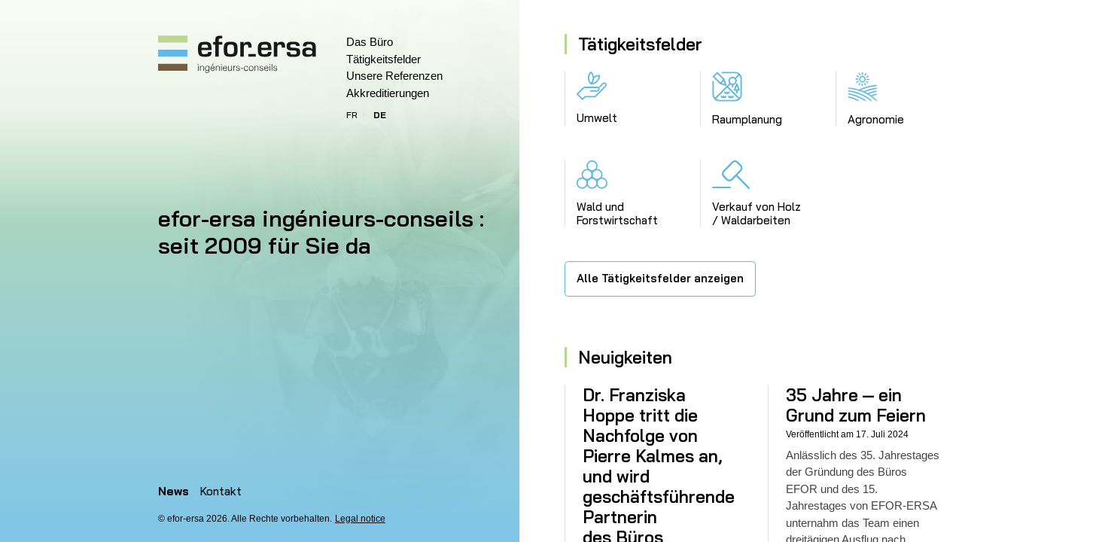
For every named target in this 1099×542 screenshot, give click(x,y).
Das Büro (369, 41)
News (173, 491)
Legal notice (360, 518)
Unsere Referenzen (394, 75)
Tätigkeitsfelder (383, 59)
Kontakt (221, 491)
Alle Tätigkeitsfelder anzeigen (660, 278)
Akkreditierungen (387, 93)
